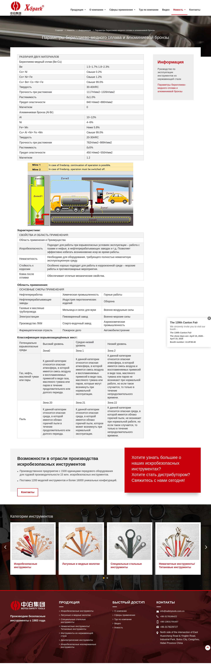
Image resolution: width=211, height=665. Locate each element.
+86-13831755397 (169, 621)
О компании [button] (97, 10)
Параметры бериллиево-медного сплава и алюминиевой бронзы (172, 90)
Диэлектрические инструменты (78, 641)
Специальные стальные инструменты (126, 565)
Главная (59, 30)
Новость (70, 30)
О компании (120, 611)
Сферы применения (125, 615)
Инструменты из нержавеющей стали (78, 635)
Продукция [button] (77, 10)
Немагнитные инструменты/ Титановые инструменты (177, 565)
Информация (85, 30)
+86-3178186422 (169, 616)
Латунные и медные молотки (81, 563)
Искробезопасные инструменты (25, 565)
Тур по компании (148, 10)
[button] (104, 577)
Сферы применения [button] (121, 10)
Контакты (194, 10)
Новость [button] (178, 10)
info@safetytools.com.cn (173, 611)
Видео (166, 10)
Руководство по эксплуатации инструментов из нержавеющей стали (170, 74)
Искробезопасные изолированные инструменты (79, 647)
